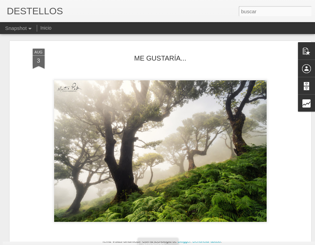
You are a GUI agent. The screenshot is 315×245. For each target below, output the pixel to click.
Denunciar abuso (206, 241)
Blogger (184, 241)
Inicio (45, 28)
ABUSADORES (125, 213)
